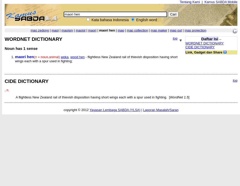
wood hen (77, 57)
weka (65, 57)
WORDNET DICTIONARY (204, 43)
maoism (67, 30)
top (175, 38)
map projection (195, 30)
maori (92, 30)
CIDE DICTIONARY (200, 47)
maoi (55, 30)
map (121, 30)
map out (176, 30)
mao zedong (40, 30)
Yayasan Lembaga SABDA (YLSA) (114, 110)
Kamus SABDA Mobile (221, 2)
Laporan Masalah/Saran (160, 110)
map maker (159, 30)
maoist (81, 30)
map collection (137, 30)
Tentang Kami (190, 2)
